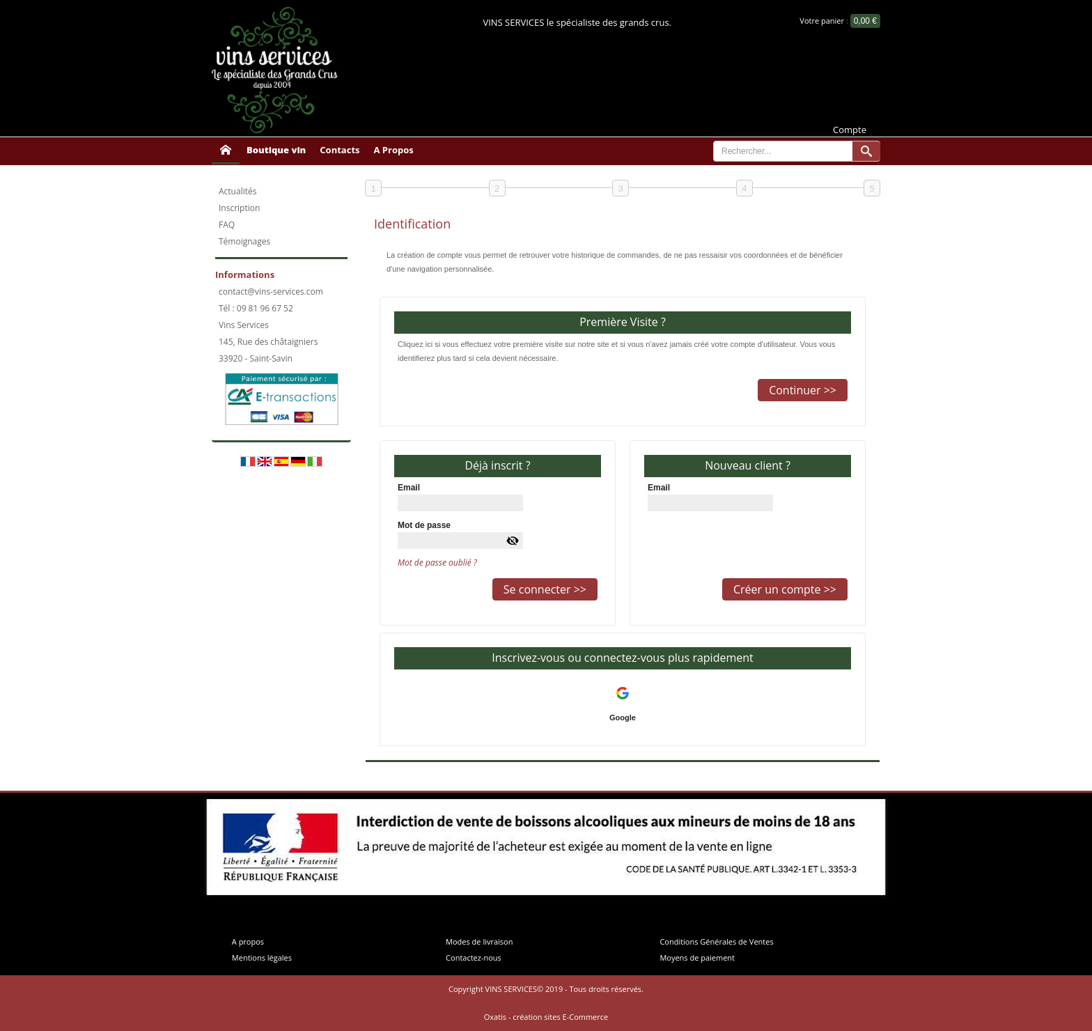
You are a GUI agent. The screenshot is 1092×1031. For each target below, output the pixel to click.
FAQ (227, 225)
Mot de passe (424, 525)
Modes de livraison (479, 941)
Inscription (239, 208)
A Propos (394, 150)
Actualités (237, 191)
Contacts (339, 150)
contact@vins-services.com (271, 291)
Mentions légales (262, 957)
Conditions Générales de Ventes (716, 941)
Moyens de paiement (697, 957)
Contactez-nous (473, 957)
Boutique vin (276, 150)
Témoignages (244, 241)
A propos (248, 941)
